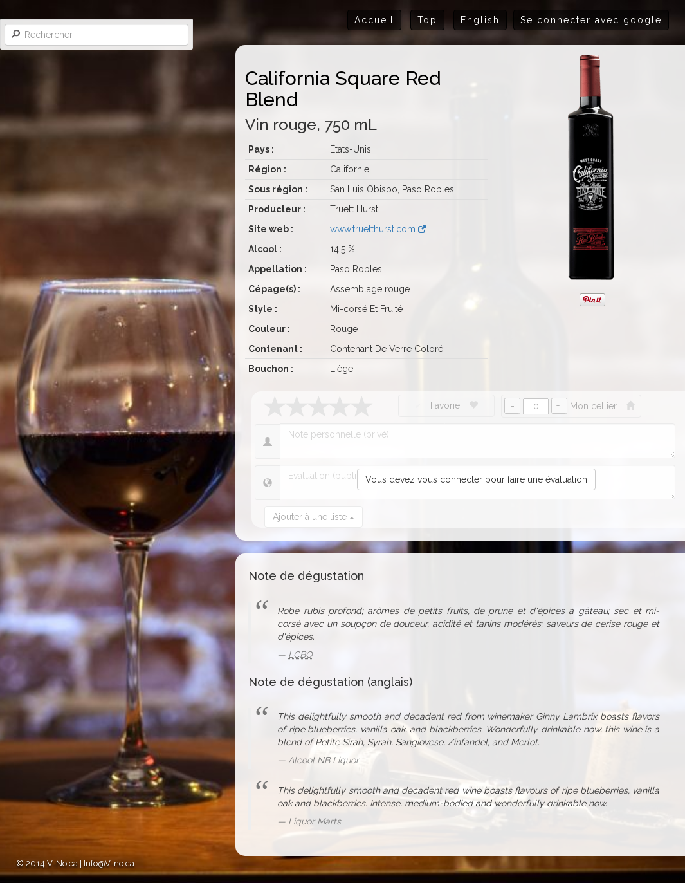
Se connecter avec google (591, 20)
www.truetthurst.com (378, 229)
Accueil (374, 20)
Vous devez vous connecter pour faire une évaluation (476, 479)
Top (427, 20)
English (480, 20)
